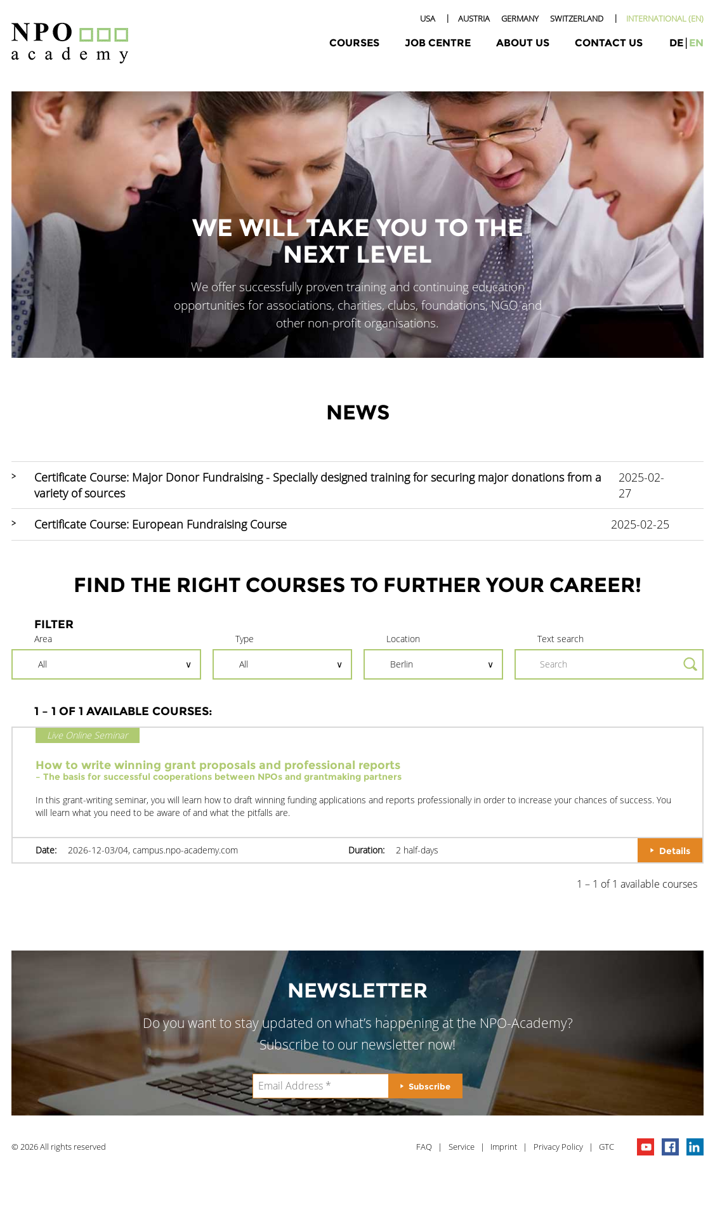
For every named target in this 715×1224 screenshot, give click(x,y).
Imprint (503, 1146)
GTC (606, 1146)
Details (674, 851)
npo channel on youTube (645, 1146)
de (676, 43)
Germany (520, 18)
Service (462, 1146)
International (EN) (665, 18)
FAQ (424, 1146)
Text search (560, 639)
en (696, 43)
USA (427, 18)
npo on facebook (670, 1146)
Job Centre (438, 43)
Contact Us (609, 43)
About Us (522, 43)
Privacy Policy (558, 1146)
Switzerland (576, 18)
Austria (474, 18)
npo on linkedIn (695, 1146)
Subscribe (429, 1086)
